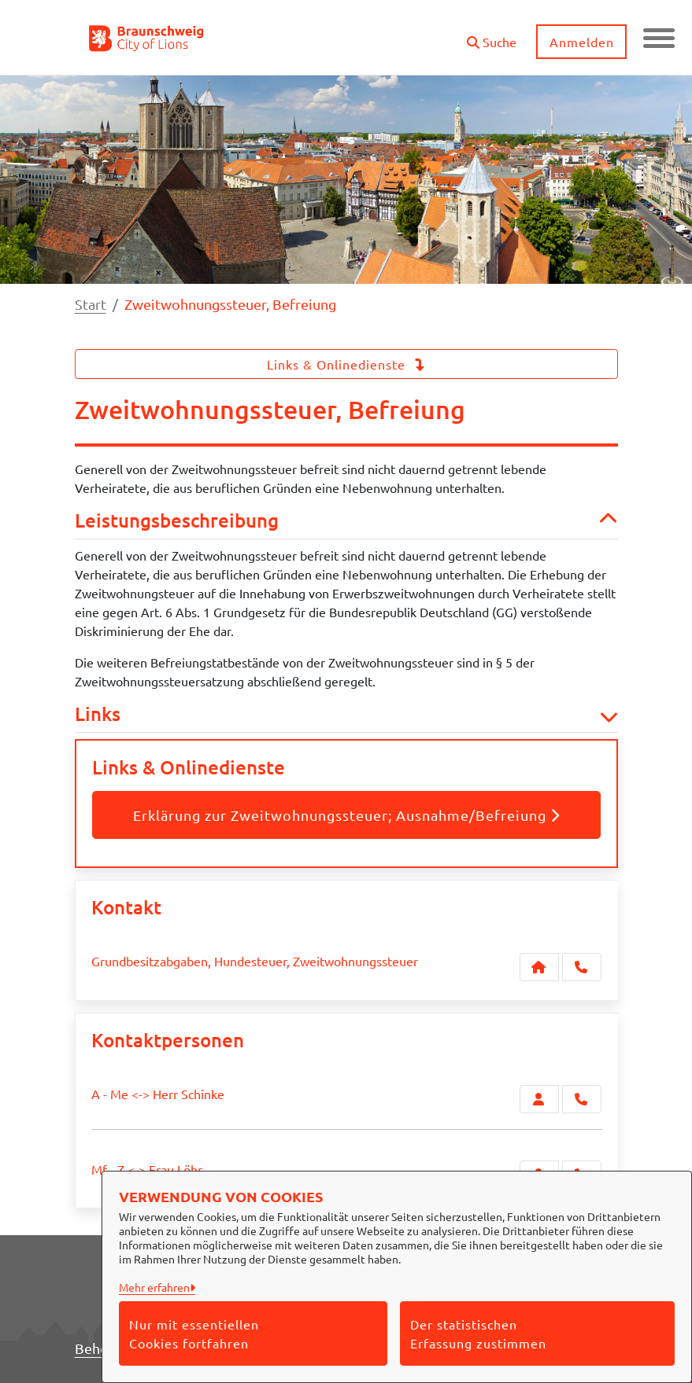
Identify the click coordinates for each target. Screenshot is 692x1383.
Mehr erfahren (154, 1287)
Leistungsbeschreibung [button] (346, 520)
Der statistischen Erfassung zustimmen (478, 1333)
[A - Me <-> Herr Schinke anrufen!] (581, 1099)
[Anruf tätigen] (581, 967)
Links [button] (346, 714)
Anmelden (582, 42)
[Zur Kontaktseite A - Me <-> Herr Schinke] (539, 1099)
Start (90, 304)
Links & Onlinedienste (346, 364)
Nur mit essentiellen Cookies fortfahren (194, 1333)
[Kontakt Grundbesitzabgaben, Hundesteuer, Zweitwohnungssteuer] (539, 967)
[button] (491, 36)
